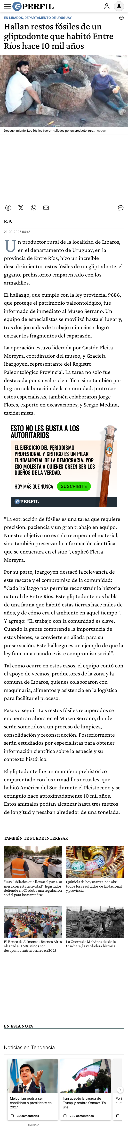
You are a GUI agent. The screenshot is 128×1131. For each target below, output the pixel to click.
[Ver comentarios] (120, 19)
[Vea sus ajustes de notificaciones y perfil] (119, 6)
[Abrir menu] (7, 6)
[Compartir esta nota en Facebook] (8, 207)
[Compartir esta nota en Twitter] (20, 207)
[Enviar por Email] (46, 207)
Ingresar (107, 6)
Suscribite (74, 486)
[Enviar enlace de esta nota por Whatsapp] (33, 207)
